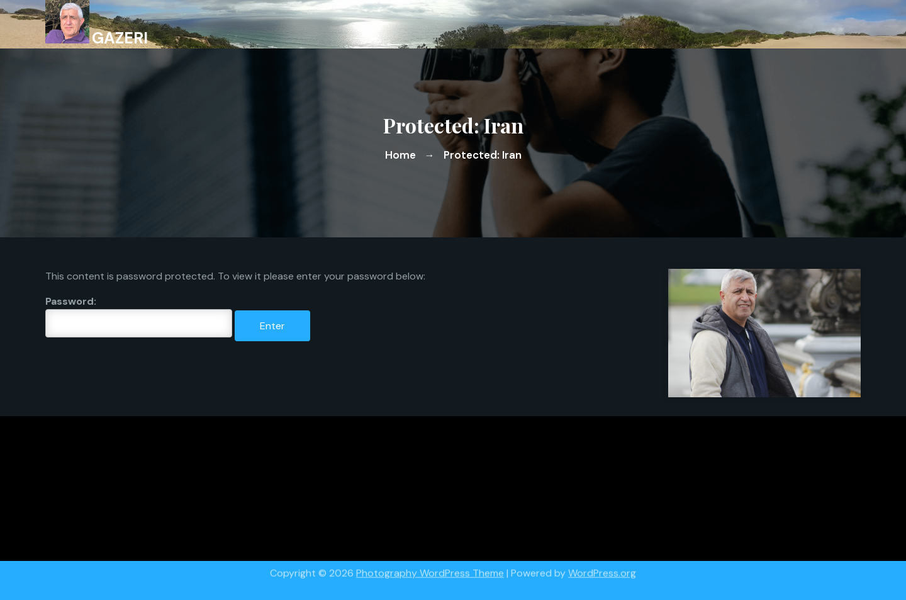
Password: (138, 316)
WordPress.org (602, 569)
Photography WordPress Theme (430, 569)
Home (400, 155)
